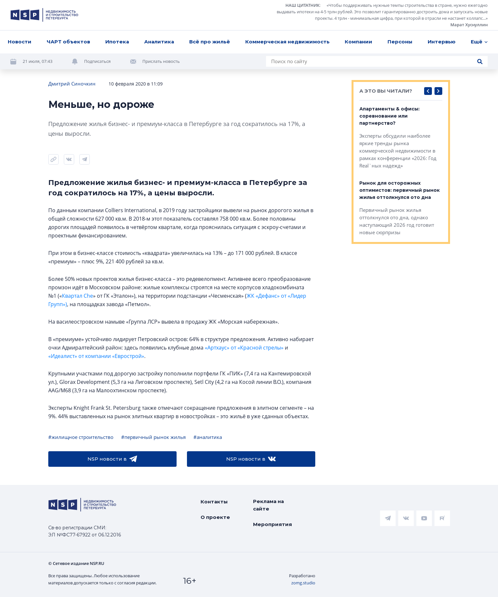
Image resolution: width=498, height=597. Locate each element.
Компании (358, 42)
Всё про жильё (209, 42)
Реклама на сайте (268, 505)
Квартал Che (77, 295)
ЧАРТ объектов (68, 42)
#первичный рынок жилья (153, 437)
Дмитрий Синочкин (72, 83)
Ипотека (117, 42)
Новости (19, 42)
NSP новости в (112, 459)
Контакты (214, 502)
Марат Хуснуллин (469, 25)
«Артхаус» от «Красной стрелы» (244, 347)
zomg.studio (303, 583)
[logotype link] (44, 15)
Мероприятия (272, 524)
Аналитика (159, 42)
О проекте (215, 517)
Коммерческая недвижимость (287, 42)
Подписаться (97, 61)
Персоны (400, 42)
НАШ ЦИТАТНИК (302, 5)
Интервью (442, 42)
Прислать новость (161, 61)
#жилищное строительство (80, 437)
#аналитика (207, 437)
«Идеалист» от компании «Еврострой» (96, 356)
